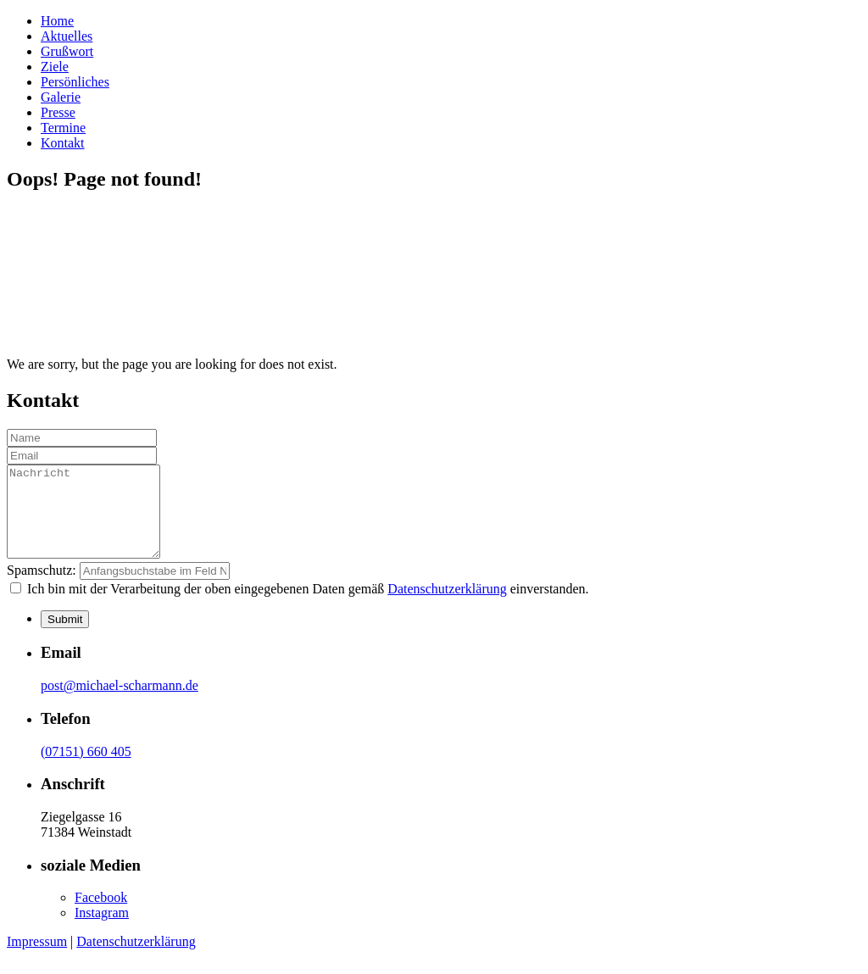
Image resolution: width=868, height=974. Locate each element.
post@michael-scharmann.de (119, 703)
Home (57, 21)
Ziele (55, 66)
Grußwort (67, 51)
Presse (58, 112)
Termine (63, 127)
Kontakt (63, 143)
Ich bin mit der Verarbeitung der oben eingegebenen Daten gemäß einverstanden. (306, 606)
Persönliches (75, 82)
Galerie (61, 97)
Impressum (37, 959)
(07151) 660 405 (86, 769)
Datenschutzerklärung (446, 606)
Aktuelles (66, 36)
